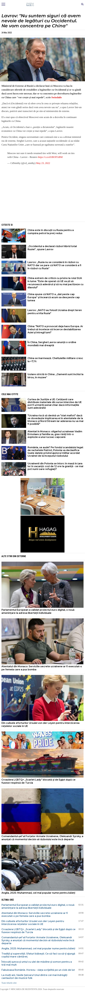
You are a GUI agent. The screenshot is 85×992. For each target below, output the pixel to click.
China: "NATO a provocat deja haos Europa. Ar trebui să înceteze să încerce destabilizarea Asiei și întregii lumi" (55, 329)
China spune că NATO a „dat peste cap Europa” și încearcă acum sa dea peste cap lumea (54, 297)
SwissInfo (56, 97)
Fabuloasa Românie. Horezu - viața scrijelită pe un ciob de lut (38, 970)
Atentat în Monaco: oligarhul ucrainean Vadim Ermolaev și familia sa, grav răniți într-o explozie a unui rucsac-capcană (55, 434)
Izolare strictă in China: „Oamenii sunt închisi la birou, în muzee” (55, 376)
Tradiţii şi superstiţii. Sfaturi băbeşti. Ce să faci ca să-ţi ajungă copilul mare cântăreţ (38, 955)
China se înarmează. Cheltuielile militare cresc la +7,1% (55, 360)
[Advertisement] (42, 200)
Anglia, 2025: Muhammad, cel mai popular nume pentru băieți (38, 892)
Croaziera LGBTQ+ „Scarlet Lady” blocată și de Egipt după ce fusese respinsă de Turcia (38, 781)
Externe (21, 556)
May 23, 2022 (43, 163)
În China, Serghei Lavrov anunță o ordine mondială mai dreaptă (52, 344)
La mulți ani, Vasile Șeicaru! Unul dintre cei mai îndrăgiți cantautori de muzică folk (34, 976)
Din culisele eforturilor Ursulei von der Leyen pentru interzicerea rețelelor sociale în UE (40, 724)
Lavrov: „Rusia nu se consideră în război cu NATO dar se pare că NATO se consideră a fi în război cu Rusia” (54, 265)
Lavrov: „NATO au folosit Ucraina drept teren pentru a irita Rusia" (55, 312)
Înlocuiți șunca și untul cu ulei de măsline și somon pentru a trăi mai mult (36, 963)
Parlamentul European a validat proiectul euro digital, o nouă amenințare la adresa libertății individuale (37, 611)
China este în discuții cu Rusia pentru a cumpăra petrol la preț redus (51, 232)
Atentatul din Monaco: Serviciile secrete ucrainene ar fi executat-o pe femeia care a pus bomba (41, 668)
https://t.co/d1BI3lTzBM (50, 157)
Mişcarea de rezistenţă (42, 4)
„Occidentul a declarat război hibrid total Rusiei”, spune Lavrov (52, 248)
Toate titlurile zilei (9, 983)
